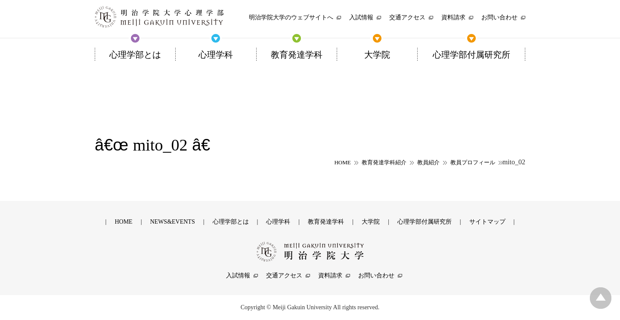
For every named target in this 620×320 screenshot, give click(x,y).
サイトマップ (487, 221)
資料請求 (330, 275)
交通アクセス (284, 275)
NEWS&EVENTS (172, 221)
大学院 (371, 221)
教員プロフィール (472, 162)
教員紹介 (428, 162)
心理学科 (278, 221)
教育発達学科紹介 (384, 162)
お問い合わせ (376, 275)
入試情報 (238, 275)
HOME (342, 162)
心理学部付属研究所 (424, 221)
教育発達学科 (326, 221)
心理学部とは (231, 221)
